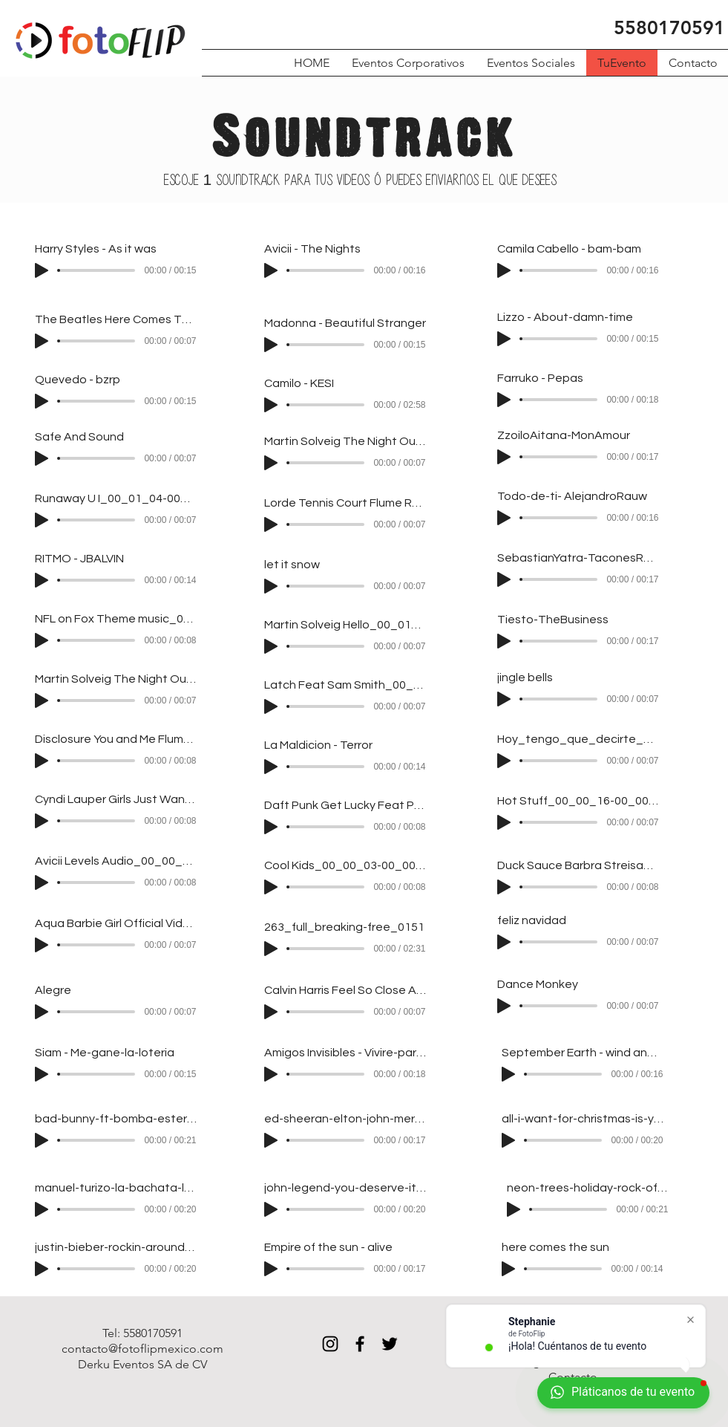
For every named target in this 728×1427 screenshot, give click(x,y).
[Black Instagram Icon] (330, 1343)
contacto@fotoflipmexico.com (142, 1349)
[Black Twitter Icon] (389, 1343)
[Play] (41, 270)
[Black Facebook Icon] (360, 1343)
